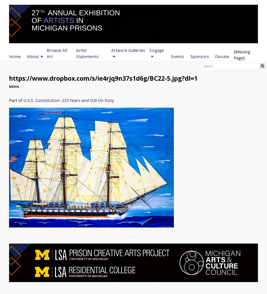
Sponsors (199, 56)
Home (15, 56)
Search (262, 66)
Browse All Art (57, 53)
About (33, 56)
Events (177, 56)
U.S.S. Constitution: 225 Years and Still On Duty (68, 100)
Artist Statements (87, 53)
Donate (222, 56)
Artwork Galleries (128, 50)
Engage (157, 50)
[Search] (231, 66)
